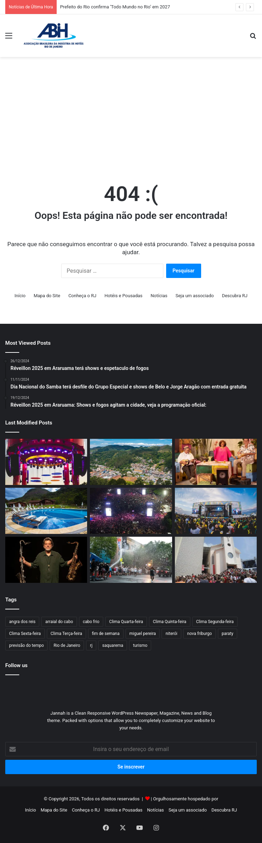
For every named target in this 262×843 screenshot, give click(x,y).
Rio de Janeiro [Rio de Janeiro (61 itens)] (67, 645)
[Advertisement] (198, 113)
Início (20, 295)
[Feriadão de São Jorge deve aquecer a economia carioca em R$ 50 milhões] (216, 560)
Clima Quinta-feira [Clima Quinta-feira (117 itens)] (169, 621)
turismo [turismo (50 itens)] (140, 645)
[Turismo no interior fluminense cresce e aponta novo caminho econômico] (131, 462)
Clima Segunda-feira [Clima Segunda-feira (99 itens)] (215, 621)
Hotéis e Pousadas (124, 295)
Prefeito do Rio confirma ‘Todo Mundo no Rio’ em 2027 (115, 6)
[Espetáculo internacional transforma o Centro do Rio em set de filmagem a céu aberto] (131, 560)
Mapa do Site (47, 295)
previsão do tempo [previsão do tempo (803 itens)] (26, 645)
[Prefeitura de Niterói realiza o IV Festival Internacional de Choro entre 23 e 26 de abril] (46, 560)
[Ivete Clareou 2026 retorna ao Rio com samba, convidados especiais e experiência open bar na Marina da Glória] (46, 462)
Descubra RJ (234, 295)
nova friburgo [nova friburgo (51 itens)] (199, 633)
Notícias (159, 295)
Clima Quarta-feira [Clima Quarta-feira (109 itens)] (126, 621)
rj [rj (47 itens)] (91, 645)
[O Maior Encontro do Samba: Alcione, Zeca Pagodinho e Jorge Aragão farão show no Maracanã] (216, 462)
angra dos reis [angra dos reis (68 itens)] (22, 621)
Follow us (16, 665)
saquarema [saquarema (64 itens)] (112, 645)
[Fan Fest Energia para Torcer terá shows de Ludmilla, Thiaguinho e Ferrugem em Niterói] (216, 511)
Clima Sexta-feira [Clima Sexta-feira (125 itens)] (25, 633)
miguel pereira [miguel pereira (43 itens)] (142, 633)
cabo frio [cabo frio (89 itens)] (91, 621)
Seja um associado (195, 295)
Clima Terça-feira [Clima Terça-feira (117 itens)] (66, 633)
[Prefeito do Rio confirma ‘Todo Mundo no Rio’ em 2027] (131, 511)
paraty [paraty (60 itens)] (227, 633)
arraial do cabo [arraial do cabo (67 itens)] (59, 621)
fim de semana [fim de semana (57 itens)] (106, 633)
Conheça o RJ (82, 295)
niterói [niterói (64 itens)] (171, 633)
